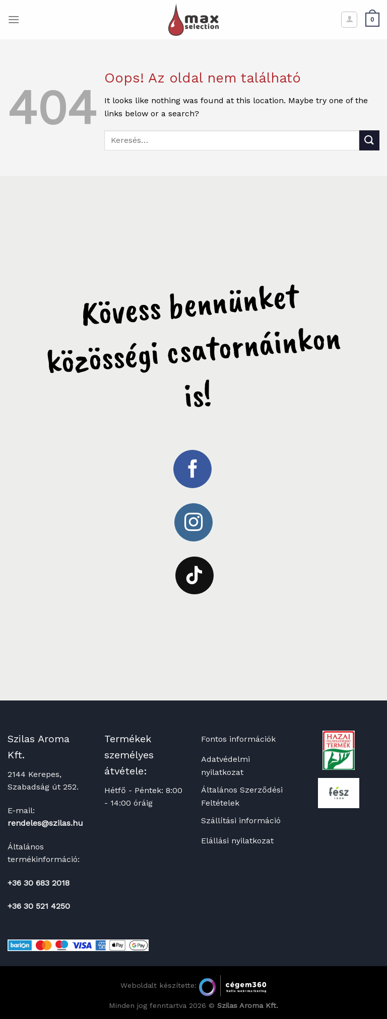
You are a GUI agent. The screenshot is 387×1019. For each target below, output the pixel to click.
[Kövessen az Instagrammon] (193, 522)
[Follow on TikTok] (194, 576)
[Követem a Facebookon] (192, 469)
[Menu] (14, 19)
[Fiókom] (349, 20)
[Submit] (369, 140)
